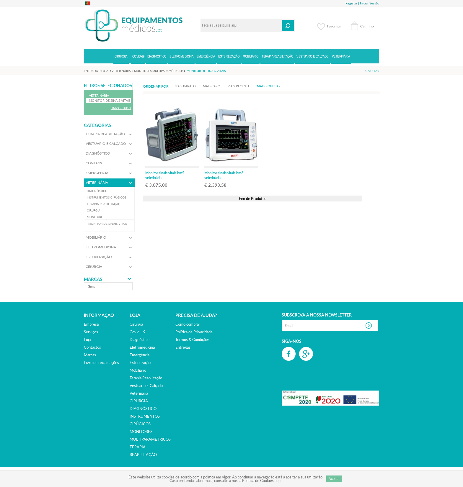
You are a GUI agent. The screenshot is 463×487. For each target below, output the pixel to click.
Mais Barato (185, 86)
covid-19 (138, 331)
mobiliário (138, 370)
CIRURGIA (139, 401)
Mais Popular (269, 86)
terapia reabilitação (146, 378)
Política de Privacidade (194, 331)
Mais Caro (211, 86)
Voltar (373, 71)
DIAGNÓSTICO (143, 408)
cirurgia (136, 324)
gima (91, 286)
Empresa (91, 324)
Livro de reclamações (101, 362)
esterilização (140, 362)
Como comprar (187, 324)
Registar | (352, 3)
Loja (87, 339)
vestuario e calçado (146, 385)
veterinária (139, 393)
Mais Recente (238, 86)
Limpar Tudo (121, 108)
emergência (139, 354)
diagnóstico (139, 339)
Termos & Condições (192, 339)
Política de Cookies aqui (261, 480)
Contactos (92, 347)
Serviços (91, 331)
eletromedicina (142, 347)
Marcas (93, 279)
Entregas (182, 347)
